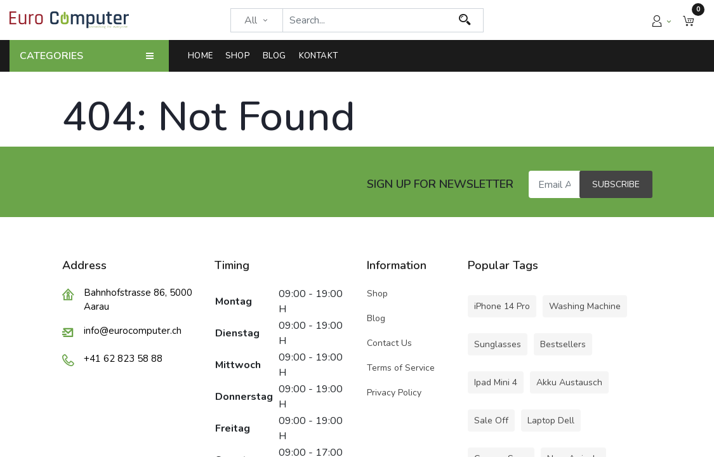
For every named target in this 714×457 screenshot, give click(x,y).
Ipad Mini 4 (495, 382)
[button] (688, 20)
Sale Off (491, 420)
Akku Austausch (569, 382)
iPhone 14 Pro (502, 306)
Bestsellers (563, 344)
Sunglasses (497, 344)
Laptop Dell (550, 420)
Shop (378, 294)
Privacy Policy (394, 393)
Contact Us (389, 343)
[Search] (465, 20)
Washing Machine (585, 306)
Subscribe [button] (616, 184)
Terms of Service (401, 368)
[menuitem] (203, 56)
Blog (376, 318)
